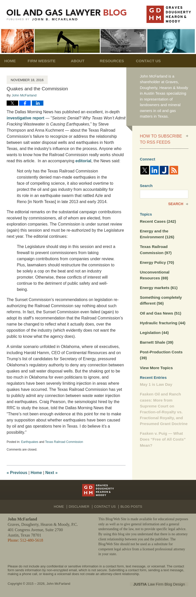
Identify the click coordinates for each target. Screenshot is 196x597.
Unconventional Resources (154, 273)
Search (175, 203)
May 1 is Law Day (155, 380)
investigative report (25, 118)
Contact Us (158, 61)
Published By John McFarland (168, 14)
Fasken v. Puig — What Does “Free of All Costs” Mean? (162, 434)
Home (13, 61)
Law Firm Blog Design (164, 584)
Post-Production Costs (160, 351)
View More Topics (156, 363)
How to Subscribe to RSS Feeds (159, 138)
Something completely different (160, 297)
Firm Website (48, 61)
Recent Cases (157, 220)
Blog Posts (130, 504)
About (84, 61)
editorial (83, 161)
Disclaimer (80, 504)
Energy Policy (156, 260)
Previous (17, 472)
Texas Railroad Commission (64, 442)
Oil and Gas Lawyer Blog (67, 15)
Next (51, 472)
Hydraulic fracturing (162, 319)
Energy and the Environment (156, 232)
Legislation (154, 329)
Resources (119, 61)
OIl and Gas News (160, 310)
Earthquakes (29, 442)
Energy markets (158, 285)
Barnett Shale (156, 339)
